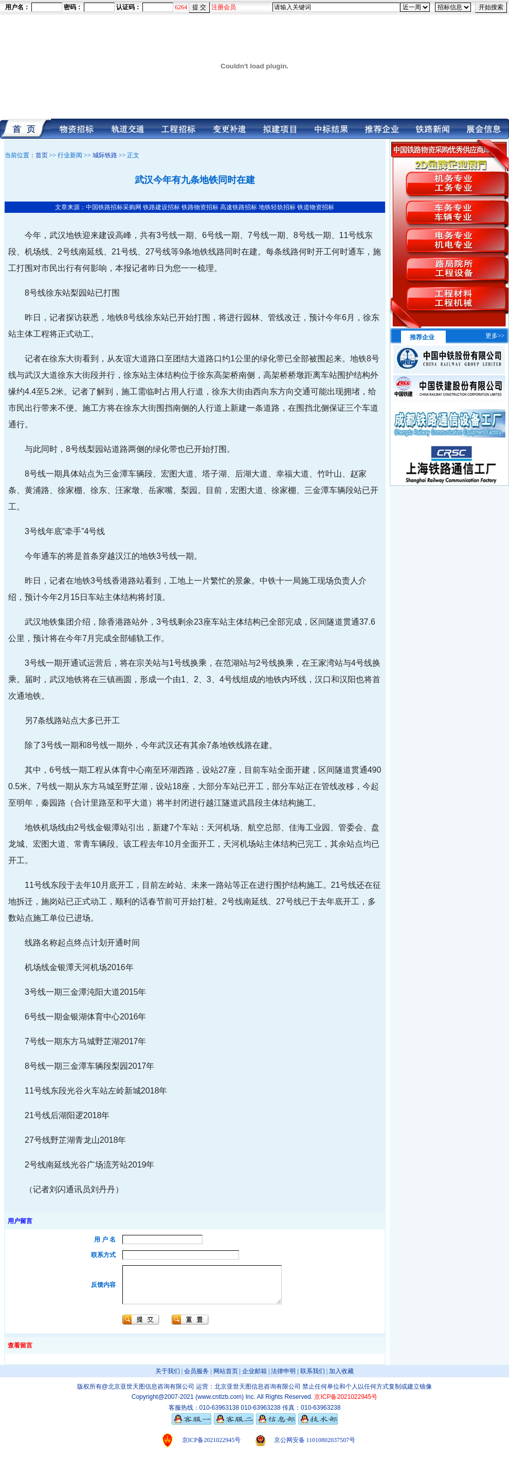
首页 (41, 155)
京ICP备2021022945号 (211, 1447)
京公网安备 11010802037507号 (315, 1447)
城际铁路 (105, 155)
